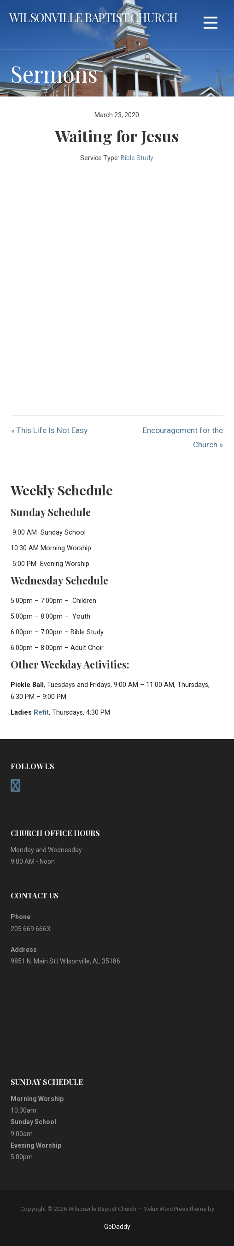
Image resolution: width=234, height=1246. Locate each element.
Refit (41, 712)
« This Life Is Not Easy (49, 430)
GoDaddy (117, 1226)
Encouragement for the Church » (183, 437)
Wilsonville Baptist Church (93, 17)
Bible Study (137, 158)
